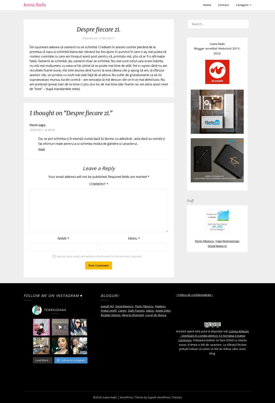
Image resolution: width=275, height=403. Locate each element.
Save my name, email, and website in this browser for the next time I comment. (99, 256)
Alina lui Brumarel (133, 315)
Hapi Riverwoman (227, 241)
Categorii (242, 5)
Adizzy (150, 310)
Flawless (160, 306)
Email (134, 238)
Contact (223, 5)
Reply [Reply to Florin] (41, 149)
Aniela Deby (163, 310)
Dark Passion (136, 310)
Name (63, 238)
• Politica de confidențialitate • (194, 295)
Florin (34, 125)
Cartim (122, 310)
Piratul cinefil (109, 310)
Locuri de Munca (155, 315)
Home (207, 5)
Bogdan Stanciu (110, 315)
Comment (98, 184)
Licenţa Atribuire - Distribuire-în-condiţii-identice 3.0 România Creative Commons (213, 335)
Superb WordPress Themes (165, 397)
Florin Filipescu (204, 241)
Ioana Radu (35, 5)
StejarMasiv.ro (217, 246)
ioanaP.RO (107, 306)
